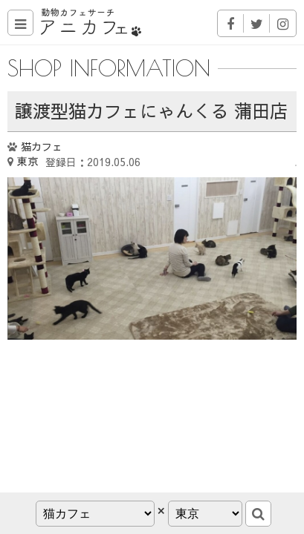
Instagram (283, 23)
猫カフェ (41, 146)
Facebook (231, 23)
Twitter (257, 23)
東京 (27, 161)
